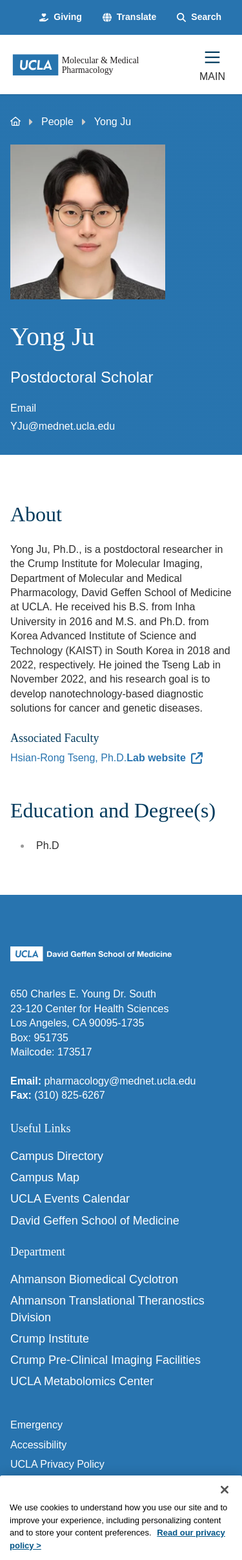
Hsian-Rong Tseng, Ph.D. (68, 757)
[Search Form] (199, 17)
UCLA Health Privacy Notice (74, 1484)
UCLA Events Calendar (70, 1198)
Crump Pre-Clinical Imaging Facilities (105, 1360)
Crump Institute (49, 1338)
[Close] (224, 1504)
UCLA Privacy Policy (57, 1464)
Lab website (156, 757)
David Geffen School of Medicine (94, 1220)
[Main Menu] (212, 64)
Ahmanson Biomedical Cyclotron (94, 1279)
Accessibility (38, 1444)
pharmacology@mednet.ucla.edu (120, 1080)
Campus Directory (56, 1156)
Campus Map (44, 1177)
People (57, 121)
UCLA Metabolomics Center (82, 1381)
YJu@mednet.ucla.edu (62, 426)
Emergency (36, 1424)
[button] (129, 17)
